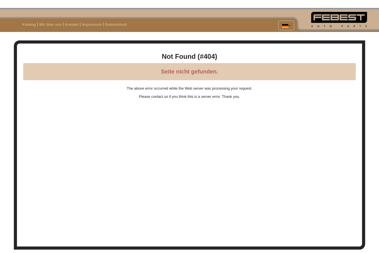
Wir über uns (50, 24)
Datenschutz (116, 24)
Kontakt (72, 24)
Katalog (29, 24)
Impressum (91, 24)
